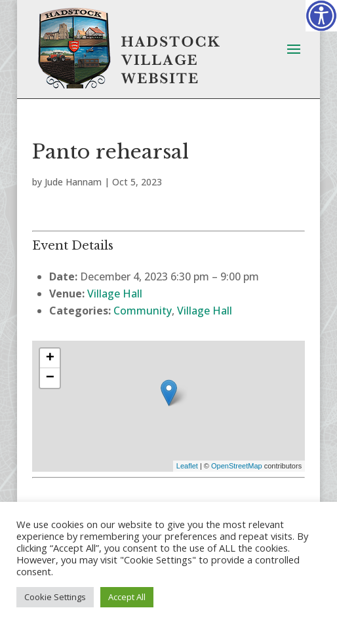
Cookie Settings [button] (55, 597)
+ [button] (50, 358)
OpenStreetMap (236, 466)
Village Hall (114, 293)
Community (142, 310)
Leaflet (187, 466)
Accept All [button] (127, 597)
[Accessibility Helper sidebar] (321, 15)
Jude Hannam (73, 182)
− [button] (50, 378)
